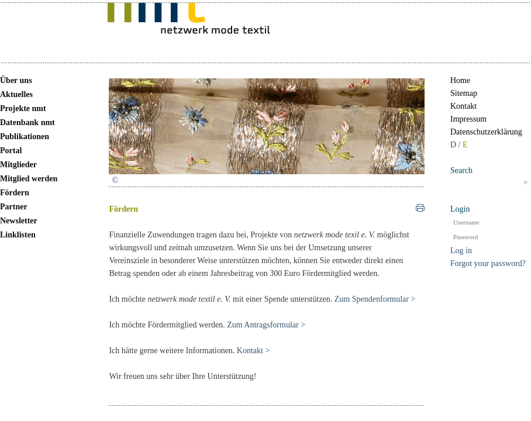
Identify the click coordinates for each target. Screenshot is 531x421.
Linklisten (18, 234)
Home (460, 80)
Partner (13, 206)
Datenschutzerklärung (486, 131)
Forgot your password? (488, 263)
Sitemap (463, 93)
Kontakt (463, 106)
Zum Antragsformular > (266, 324)
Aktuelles (16, 94)
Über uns (16, 80)
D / (456, 144)
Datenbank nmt (27, 122)
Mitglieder (18, 164)
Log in (461, 250)
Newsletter (18, 220)
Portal (11, 150)
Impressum (468, 119)
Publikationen (24, 136)
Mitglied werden (28, 178)
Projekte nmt (23, 108)
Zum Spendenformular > (375, 299)
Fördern (14, 192)
